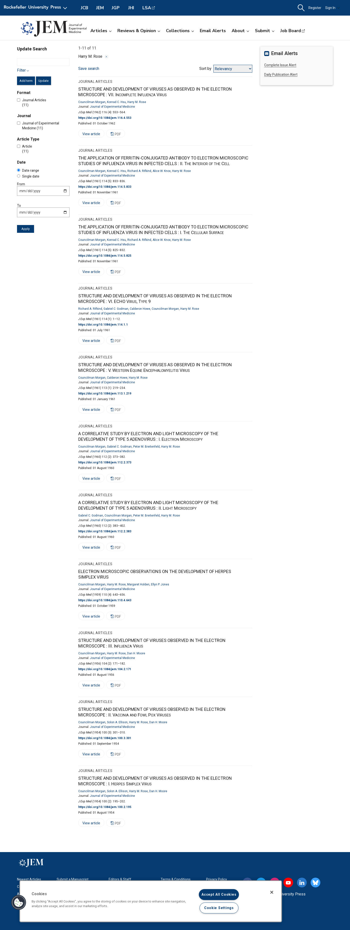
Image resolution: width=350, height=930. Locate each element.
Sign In (332, 7)
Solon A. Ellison (117, 722)
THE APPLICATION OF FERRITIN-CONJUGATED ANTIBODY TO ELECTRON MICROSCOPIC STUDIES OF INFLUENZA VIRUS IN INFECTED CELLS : (163, 160)
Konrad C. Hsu (116, 102)
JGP (116, 8)
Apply (25, 229)
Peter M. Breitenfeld (146, 446)
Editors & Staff (120, 879)
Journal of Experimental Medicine (112, 106)
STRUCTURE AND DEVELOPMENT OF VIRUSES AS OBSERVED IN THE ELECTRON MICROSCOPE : (155, 91)
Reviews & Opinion (138, 30)
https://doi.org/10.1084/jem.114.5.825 (104, 255)
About (240, 30)
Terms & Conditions (176, 879)
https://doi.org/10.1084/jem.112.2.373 (104, 462)
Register (314, 7)
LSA (146, 8)
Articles (101, 30)
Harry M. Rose (136, 102)
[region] (150, 901)
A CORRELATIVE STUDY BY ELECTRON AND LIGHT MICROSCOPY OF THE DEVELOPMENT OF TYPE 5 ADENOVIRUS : (148, 436)
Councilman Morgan (91, 102)
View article (89, 135)
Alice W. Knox (162, 171)
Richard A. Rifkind (139, 171)
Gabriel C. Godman (116, 308)
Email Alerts (213, 30)
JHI (131, 8)
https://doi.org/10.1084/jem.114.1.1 (103, 324)
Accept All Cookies (218, 894)
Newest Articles (29, 879)
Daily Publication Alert (281, 74)
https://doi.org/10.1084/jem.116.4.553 (104, 118)
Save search (88, 68)
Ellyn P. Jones (160, 584)
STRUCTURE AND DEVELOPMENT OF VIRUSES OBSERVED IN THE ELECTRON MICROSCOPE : (152, 712)
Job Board (290, 30)
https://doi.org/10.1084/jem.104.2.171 (104, 669)
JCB (84, 8)
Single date (28, 176)
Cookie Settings (219, 908)
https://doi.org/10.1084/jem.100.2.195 (104, 807)
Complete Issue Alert (280, 65)
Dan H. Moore (136, 653)
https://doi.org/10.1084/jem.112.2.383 (104, 531)
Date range (28, 170)
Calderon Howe (140, 308)
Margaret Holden (138, 584)
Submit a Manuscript (72, 879)
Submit (264, 30)
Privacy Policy (216, 879)
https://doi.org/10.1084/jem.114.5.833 (104, 186)
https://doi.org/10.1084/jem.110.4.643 (104, 600)
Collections (180, 30)
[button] (301, 7)
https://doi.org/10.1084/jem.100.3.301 (104, 738)
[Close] (271, 892)
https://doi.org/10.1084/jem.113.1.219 (104, 393)
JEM (100, 8)
